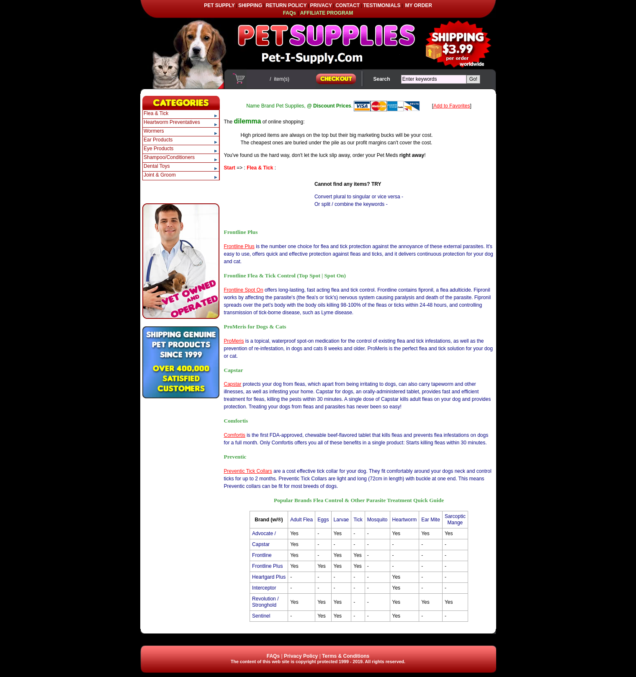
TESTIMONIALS (381, 5)
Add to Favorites (451, 106)
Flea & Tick (260, 168)
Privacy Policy (301, 656)
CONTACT (347, 5)
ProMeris (234, 341)
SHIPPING (250, 5)
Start (229, 168)
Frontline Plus (239, 246)
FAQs (273, 656)
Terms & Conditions (345, 656)
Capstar (233, 384)
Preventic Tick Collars (248, 471)
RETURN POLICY (285, 5)
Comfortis (234, 435)
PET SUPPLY (219, 5)
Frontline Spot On (243, 290)
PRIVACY (321, 5)
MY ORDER (418, 5)
